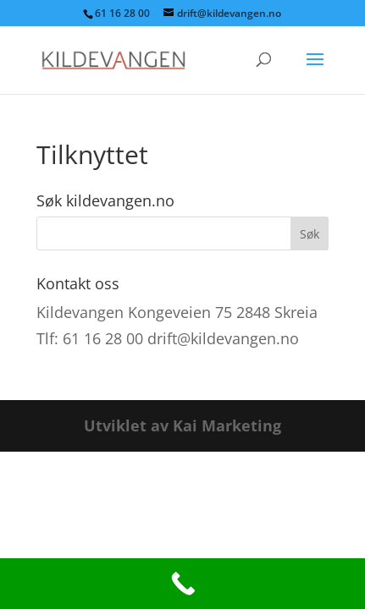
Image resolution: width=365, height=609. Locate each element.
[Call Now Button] (182, 583)
